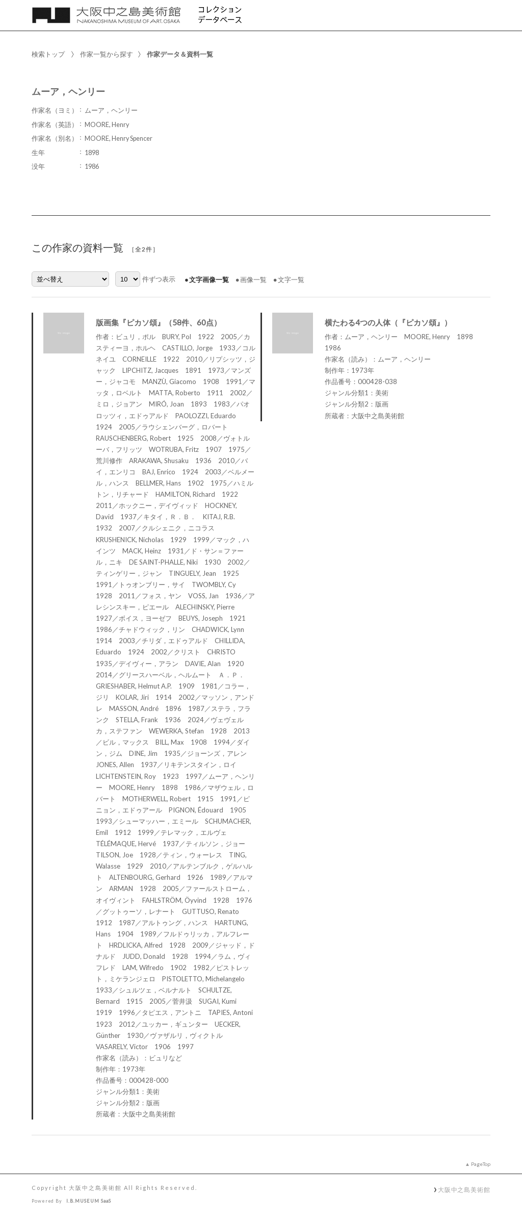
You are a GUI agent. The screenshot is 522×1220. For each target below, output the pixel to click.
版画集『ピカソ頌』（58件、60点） (158, 322)
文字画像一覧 (209, 279)
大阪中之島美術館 (464, 1189)
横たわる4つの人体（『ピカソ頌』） (388, 322)
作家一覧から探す (106, 54)
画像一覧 (253, 279)
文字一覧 (291, 279)
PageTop (480, 1164)
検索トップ (48, 54)
